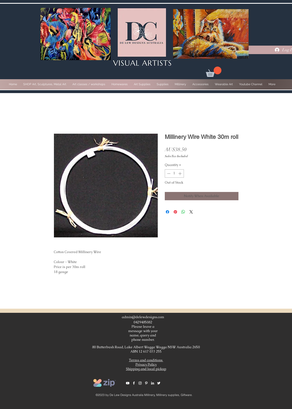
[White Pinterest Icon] (146, 383)
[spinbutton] (174, 173)
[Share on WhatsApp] (183, 211)
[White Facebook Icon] (134, 383)
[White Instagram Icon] (140, 383)
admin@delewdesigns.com (143, 317)
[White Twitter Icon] (159, 383)
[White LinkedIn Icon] (152, 383)
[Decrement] (168, 173)
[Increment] (180, 173)
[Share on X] (191, 211)
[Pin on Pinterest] (175, 211)
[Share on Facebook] (167, 211)
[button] (213, 72)
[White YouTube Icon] (128, 383)
